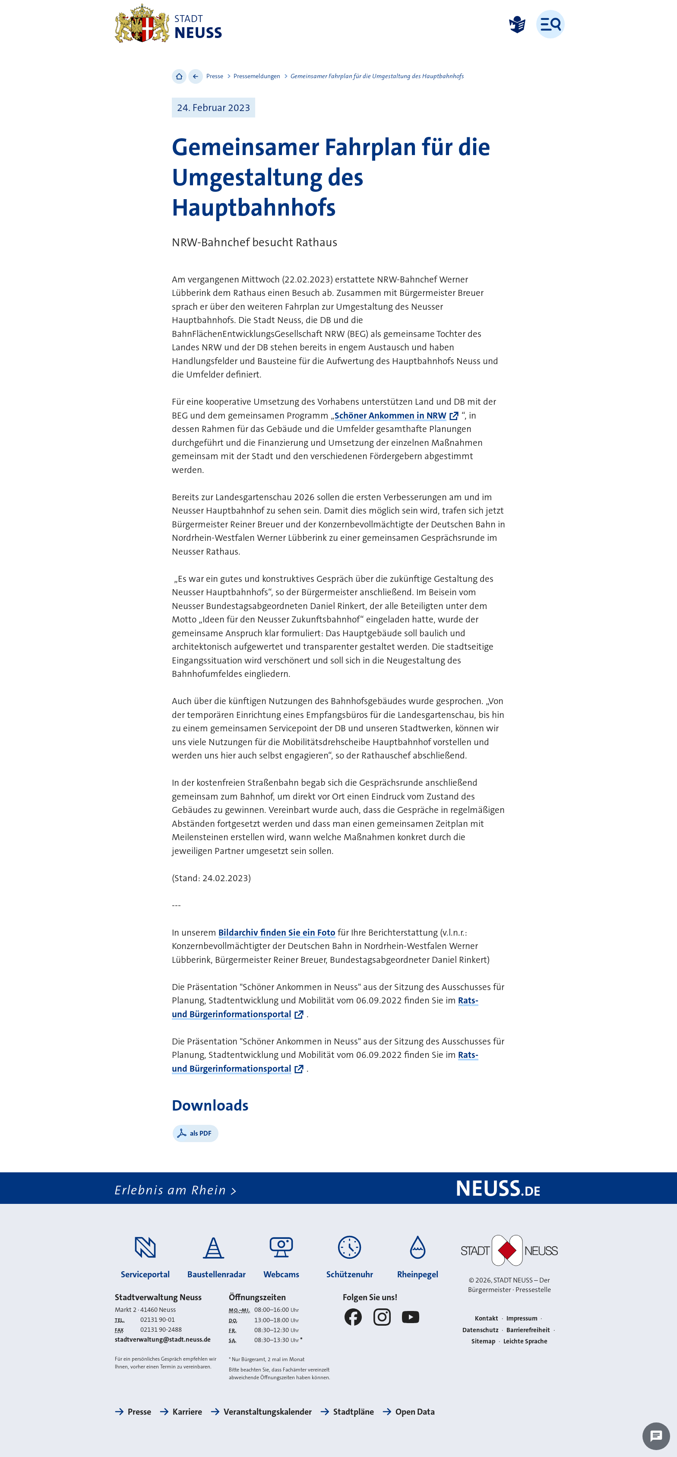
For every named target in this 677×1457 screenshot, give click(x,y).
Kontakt (486, 1318)
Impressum (522, 1318)
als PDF (201, 1133)
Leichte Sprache (525, 1341)
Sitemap (483, 1341)
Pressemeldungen (257, 76)
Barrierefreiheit (528, 1330)
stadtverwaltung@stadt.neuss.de (163, 1339)
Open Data (415, 1411)
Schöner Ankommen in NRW (390, 415)
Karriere (187, 1411)
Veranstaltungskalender (268, 1411)
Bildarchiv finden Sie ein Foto (276, 933)
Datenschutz (480, 1330)
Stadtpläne (353, 1411)
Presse (214, 76)
